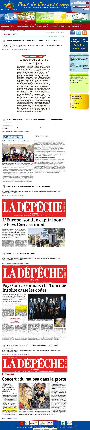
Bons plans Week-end (42, 26)
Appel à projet (45, 24)
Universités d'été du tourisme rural (60, 26)
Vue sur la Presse (67, 24)
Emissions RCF (76, 26)
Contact (81, 21)
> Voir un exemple (85, 4)
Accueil (9, 30)
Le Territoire (45, 21)
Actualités (9, 21)
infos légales (73, 426)
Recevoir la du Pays (83, 1)
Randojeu (3, 28)
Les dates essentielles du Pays (25, 26)
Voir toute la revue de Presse (9, 418)
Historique (3, 24)
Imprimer (61, 32)
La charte (11, 24)
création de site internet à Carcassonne (64, 427)
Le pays (14, 30)
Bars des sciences (80, 24)
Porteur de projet (34, 24)
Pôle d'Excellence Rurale (7, 26)
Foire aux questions (77, 102)
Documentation (75, 96)
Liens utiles (74, 103)
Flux (73, 105)
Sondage (73, 107)
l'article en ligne (18, 49)
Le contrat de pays (22, 24)
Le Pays (26, 21)
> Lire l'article (86, 61)
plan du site (64, 426)
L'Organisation (63, 21)
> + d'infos (86, 83)
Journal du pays (55, 24)
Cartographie (75, 100)
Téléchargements (76, 98)
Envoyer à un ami (52, 32)
